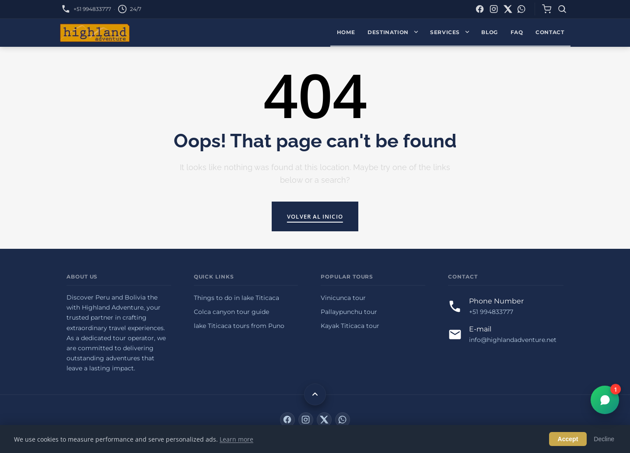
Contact (550, 32)
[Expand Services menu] (469, 33)
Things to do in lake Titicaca (236, 298)
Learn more (236, 439)
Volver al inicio (315, 216)
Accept (568, 439)
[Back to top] (315, 394)
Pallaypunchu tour (349, 312)
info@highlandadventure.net (512, 340)
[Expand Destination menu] (418, 33)
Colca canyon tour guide (231, 312)
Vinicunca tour (343, 298)
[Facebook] (479, 9)
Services (445, 32)
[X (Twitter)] (507, 9)
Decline (604, 439)
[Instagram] (493, 9)
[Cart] (546, 9)
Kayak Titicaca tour (350, 326)
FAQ (517, 32)
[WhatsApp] (521, 9)
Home (346, 32)
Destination (388, 32)
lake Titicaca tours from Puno (239, 326)
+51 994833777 (92, 9)
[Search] (562, 9)
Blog (489, 32)
